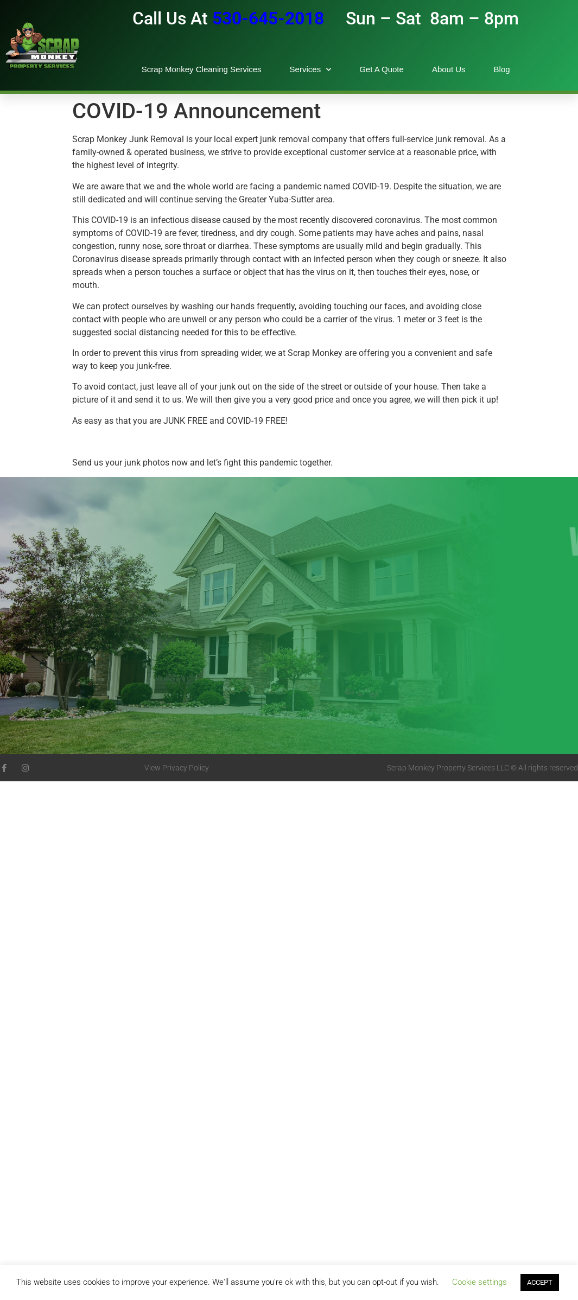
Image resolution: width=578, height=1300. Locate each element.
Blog (502, 69)
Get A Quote (381, 69)
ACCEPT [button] (539, 1282)
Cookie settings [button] (479, 1282)
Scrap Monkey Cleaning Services (202, 69)
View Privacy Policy (176, 767)
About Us (449, 69)
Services (311, 69)
